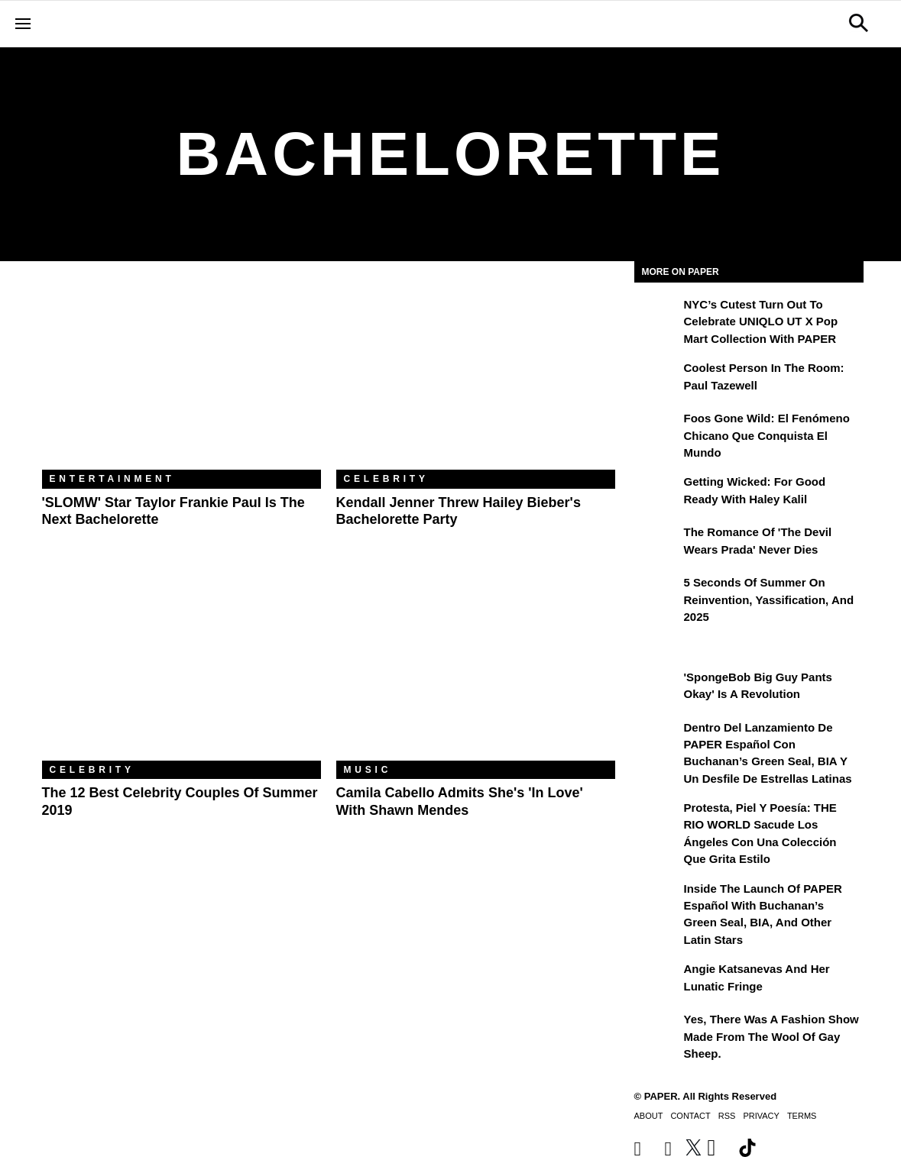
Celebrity (386, 478)
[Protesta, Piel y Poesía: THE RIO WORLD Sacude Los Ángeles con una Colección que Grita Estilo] (657, 819)
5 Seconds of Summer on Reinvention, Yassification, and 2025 (769, 599)
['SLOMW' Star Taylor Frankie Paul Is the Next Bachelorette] (181, 377)
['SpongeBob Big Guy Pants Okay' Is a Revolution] (657, 688)
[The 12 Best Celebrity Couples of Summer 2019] (181, 668)
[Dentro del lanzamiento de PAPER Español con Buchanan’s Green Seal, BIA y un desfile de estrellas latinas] (657, 738)
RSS (727, 1115)
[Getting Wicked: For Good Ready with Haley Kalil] (657, 492)
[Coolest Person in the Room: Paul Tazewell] (657, 379)
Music (368, 769)
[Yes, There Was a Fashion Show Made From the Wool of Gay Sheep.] (657, 1030)
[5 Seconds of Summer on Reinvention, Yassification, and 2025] (657, 593)
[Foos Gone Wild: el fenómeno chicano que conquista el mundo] (657, 429)
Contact (690, 1115)
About (648, 1115)
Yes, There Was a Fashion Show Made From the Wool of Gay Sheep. (771, 1036)
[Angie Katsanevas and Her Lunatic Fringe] (657, 980)
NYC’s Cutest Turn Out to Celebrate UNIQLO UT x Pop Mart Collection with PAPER (761, 321)
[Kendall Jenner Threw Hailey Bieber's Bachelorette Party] (475, 377)
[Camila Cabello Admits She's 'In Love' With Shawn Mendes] (475, 668)
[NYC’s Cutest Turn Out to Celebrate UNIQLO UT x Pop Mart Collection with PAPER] (657, 315)
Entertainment (112, 478)
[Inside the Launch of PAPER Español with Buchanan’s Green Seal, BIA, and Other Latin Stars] (657, 900)
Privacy (761, 1115)
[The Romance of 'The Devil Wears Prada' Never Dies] (657, 543)
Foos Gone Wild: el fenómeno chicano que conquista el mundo (767, 435)
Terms (802, 1115)
